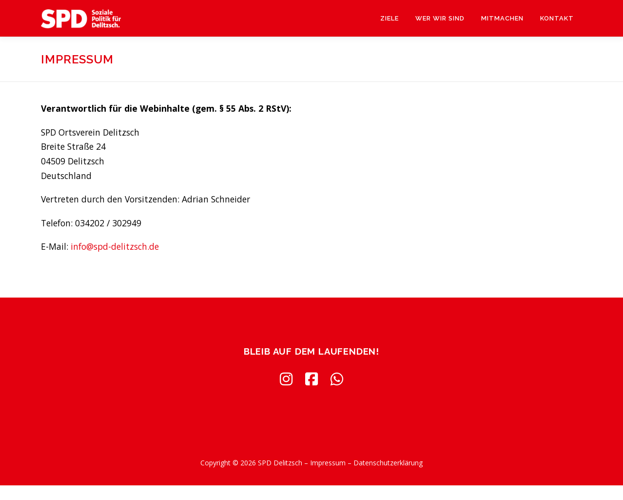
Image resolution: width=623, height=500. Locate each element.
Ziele (389, 18)
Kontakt (557, 18)
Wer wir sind (440, 18)
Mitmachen (502, 18)
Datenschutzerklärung (388, 462)
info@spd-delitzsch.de (115, 246)
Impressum (328, 462)
